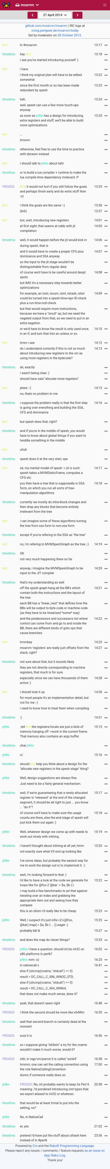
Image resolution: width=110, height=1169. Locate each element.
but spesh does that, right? (38, 422)
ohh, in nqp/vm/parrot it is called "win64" (48, 1059)
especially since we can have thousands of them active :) (54, 680)
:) (21, 717)
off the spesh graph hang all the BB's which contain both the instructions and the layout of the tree (52, 592)
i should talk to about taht (42, 163)
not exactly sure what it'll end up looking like (51, 851)
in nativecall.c (29, 965)
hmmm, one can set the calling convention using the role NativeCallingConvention (54, 1067)
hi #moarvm (28, 45)
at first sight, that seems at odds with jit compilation (48, 228)
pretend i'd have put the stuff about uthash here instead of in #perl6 (53, 1138)
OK (22, 553)
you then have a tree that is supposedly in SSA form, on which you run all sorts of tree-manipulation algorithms (52, 488)
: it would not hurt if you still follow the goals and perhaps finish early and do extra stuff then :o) (53, 191)
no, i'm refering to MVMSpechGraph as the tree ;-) (54, 544)
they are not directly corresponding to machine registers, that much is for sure (52, 670)
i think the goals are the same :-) (42, 205)
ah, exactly (27, 367)
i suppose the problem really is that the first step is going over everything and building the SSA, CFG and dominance (54, 407)
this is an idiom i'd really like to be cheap (48, 911)
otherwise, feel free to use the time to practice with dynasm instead (52, 151)
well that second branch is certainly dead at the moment (53, 1024)
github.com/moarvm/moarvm (46, 26)
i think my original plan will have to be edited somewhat (51, 77)
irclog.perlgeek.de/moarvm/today (54, 30)
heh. (23, 99)
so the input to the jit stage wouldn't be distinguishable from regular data (47, 264)
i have (24, 69)
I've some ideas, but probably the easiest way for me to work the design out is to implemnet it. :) (54, 863)
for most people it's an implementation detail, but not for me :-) (54, 700)
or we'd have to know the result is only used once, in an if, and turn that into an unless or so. (54, 331)
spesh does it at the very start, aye (44, 459)
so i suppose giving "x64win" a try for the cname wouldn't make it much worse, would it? (53, 1047)
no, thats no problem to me (39, 394)
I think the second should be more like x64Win (52, 1012)
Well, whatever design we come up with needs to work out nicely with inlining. (54, 834)
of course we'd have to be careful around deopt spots (53, 274)
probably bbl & (30, 931)
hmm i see (27, 343)
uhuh (23, 449)
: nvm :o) (29, 960)
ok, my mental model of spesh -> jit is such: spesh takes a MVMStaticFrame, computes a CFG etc (51, 472)
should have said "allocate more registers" (49, 379)
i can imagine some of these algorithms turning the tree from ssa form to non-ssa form (53, 523)
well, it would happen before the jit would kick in (53, 240)
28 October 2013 (69, 35)
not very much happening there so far (46, 559)
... (21, 134)
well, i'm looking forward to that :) (43, 875)
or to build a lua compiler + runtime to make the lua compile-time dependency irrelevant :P (53, 175)
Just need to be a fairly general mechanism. (50, 784)
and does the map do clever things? (45, 940)
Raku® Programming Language (72, 1146)
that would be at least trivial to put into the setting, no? (49, 1105)
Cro (35, 1146)
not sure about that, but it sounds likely (47, 662)
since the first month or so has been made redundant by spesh (49, 88)
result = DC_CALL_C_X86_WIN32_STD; (47, 977)
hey (25, 54)
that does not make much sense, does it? (48, 994)
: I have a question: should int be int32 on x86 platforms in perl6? (52, 951)
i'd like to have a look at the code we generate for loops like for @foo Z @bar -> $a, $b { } (54, 882)
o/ (21, 755)
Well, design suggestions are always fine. (48, 778)
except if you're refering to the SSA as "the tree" (53, 535)
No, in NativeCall (31, 1117)
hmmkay (26, 642)
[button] (105, 5)
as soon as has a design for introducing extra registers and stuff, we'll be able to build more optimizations (51, 120)
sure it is (26, 1036)
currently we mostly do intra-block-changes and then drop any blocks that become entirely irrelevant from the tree (53, 507)
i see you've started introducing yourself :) (49, 60)
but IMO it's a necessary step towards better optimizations (51, 285)
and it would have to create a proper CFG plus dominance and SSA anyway (52, 254)
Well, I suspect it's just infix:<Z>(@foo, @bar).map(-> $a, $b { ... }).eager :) (46, 922)
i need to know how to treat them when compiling (54, 708)
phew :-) (25, 388)
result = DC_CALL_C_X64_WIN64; (43, 988)
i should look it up (32, 692)
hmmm (25, 140)
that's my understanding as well (42, 582)
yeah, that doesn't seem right (40, 1003)
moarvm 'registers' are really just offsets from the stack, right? (54, 650)
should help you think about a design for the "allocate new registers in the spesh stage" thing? (54, 766)
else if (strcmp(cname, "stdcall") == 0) (46, 971)
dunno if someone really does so (43, 1075)
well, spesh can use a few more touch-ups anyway (49, 107)
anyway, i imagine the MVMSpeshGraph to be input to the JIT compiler (51, 570)
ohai (27, 745)
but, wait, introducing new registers (44, 220)
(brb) (23, 211)
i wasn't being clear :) (34, 373)
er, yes (24, 1126)
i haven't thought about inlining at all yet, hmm (52, 846)
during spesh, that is (34, 246)
